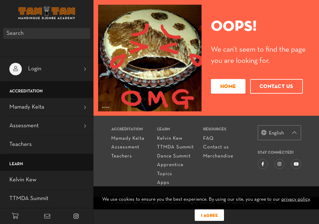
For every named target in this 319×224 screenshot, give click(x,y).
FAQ (208, 138)
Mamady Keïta (128, 138)
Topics (165, 174)
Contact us (276, 87)
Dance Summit (174, 156)
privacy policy (295, 199)
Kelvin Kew (170, 138)
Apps (164, 182)
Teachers (122, 156)
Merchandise (218, 156)
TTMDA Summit (176, 147)
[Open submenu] (85, 69)
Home (228, 87)
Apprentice (171, 165)
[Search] (46, 33)
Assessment (126, 147)
